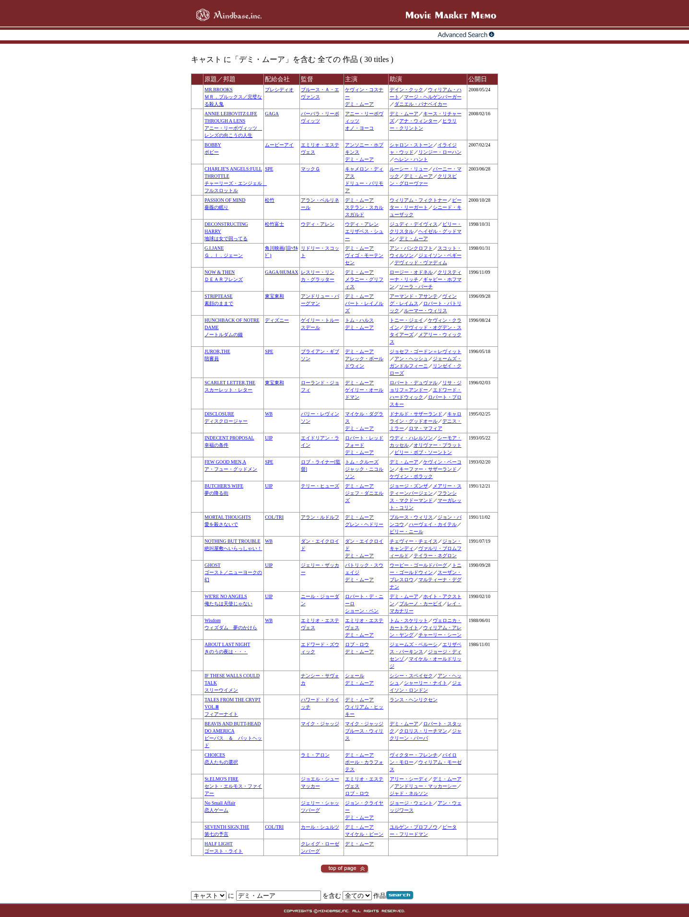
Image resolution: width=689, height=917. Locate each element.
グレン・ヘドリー (364, 524)
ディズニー (277, 320)
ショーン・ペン (362, 610)
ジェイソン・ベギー (440, 255)
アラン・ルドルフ (320, 517)
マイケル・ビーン (364, 834)
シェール (354, 675)
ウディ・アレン (317, 224)
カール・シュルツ (320, 827)
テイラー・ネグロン (435, 555)
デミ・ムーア (359, 104)
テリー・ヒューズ (320, 486)
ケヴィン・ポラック (411, 476)
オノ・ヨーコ (359, 128)
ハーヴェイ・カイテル (433, 524)
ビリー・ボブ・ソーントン (423, 452)
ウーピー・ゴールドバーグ (418, 565)
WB (269, 413)
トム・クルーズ (362, 462)
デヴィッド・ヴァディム (420, 262)
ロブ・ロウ (357, 644)
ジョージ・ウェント (411, 803)
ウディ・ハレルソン (411, 437)
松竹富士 (274, 224)
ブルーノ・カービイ (420, 603)
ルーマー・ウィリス (425, 310)
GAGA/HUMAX (281, 272)
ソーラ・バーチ (416, 286)
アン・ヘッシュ (411, 358)
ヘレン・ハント (411, 159)
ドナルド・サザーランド (416, 413)
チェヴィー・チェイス (414, 541)
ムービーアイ (279, 144)
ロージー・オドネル (411, 272)
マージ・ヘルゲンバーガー (433, 96)
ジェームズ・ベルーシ (414, 644)
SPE (269, 168)
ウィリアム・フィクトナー (418, 200)
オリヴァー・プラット (438, 445)
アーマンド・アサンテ (414, 296)
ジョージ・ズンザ (409, 486)
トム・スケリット (409, 620)
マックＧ (310, 168)
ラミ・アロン (315, 755)
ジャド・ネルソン (409, 793)
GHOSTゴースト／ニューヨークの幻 (233, 572)
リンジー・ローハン (440, 152)
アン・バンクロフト (411, 248)
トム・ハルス (359, 320)
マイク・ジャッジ (320, 723)
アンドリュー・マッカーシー (425, 786)
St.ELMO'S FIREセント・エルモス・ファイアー (233, 786)
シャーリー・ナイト (425, 682)
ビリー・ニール (406, 531)
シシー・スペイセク (411, 675)
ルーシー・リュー (409, 168)
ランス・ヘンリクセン (414, 699)
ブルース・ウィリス (411, 517)
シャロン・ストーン (411, 144)
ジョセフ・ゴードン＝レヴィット (426, 351)
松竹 (269, 200)
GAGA (272, 113)
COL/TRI (274, 517)
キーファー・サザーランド (428, 469)
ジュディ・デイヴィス (414, 224)
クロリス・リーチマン (423, 731)
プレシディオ (279, 89)
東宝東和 (274, 296)
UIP (269, 437)
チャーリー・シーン (440, 634)
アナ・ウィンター (418, 120)
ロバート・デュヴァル (414, 382)
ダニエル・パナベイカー (420, 104)
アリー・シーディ (409, 779)
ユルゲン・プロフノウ (414, 827)
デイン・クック (406, 89)
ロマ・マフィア (425, 428)
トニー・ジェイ (406, 320)
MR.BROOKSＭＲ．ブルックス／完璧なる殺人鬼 (233, 97)
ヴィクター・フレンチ (414, 755)
